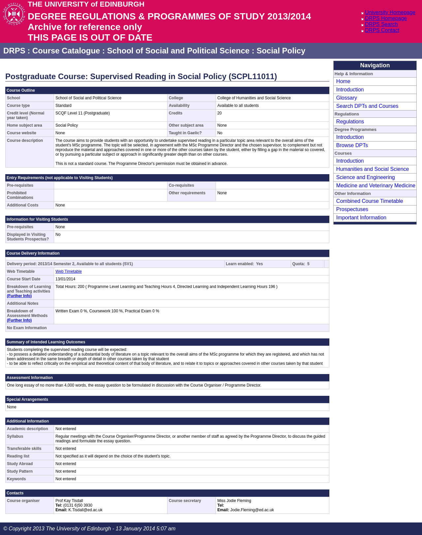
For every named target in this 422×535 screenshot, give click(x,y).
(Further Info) (19, 296)
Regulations (350, 121)
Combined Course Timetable (369, 201)
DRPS (14, 50)
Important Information (361, 217)
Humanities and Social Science (372, 169)
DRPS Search (381, 24)
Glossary (346, 98)
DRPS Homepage (386, 18)
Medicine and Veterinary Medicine (375, 185)
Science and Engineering (365, 177)
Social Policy (280, 50)
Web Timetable (68, 271)
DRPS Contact (382, 30)
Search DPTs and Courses (367, 106)
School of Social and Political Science (178, 50)
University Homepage (390, 12)
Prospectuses (352, 209)
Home (343, 81)
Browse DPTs (352, 145)
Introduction (350, 89)
